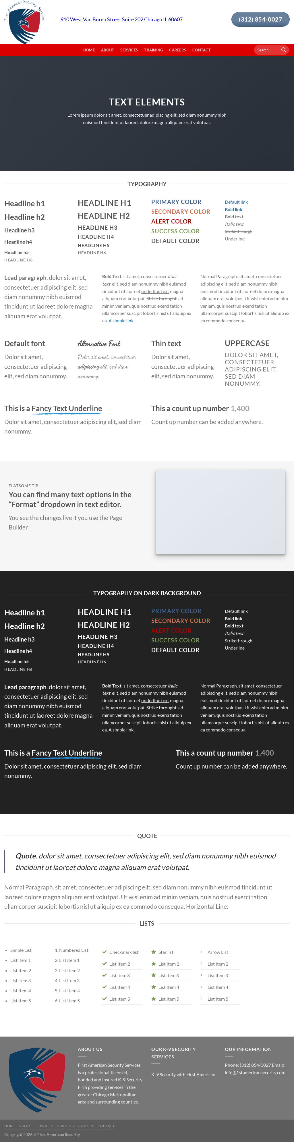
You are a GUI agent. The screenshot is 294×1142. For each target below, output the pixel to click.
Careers (177, 50)
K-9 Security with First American (183, 1074)
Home (89, 50)
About (107, 50)
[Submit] (284, 50)
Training (153, 50)
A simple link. (121, 320)
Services (129, 50)
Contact (201, 50)
